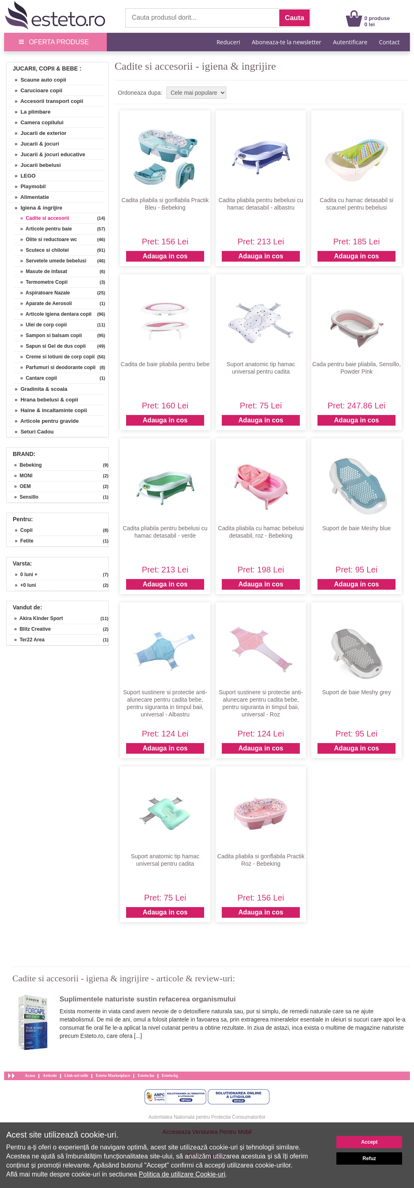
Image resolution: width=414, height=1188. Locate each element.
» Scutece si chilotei (42, 250)
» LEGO (22, 176)
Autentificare (350, 42)
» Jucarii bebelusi (35, 165)
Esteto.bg (170, 1075)
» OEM (20, 486)
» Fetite (24, 541)
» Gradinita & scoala (38, 389)
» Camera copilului (36, 122)
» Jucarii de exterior (38, 133)
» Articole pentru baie (43, 229)
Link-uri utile (76, 1075)
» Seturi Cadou (31, 432)
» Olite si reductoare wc (46, 239)
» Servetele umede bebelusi (50, 261)
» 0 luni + (26, 574)
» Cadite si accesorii (42, 218)
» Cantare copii (36, 378)
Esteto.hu (146, 1075)
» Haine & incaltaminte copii (48, 410)
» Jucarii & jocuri (34, 144)
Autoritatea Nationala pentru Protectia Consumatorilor (207, 1117)
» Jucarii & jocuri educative (47, 154)
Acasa (30, 1075)
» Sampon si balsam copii (48, 335)
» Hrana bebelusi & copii (43, 400)
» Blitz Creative (30, 629)
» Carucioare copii (35, 90)
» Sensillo (24, 497)
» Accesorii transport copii (46, 101)
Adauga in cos (165, 256)
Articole (50, 1075)
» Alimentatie (29, 197)
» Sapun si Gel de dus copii (50, 346)
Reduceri (228, 42)
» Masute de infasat (41, 271)
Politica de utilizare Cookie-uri (182, 1174)
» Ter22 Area (26, 640)
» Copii (23, 530)
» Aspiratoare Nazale (42, 293)
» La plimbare (30, 112)
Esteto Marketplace (113, 1075)
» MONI (20, 476)
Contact (389, 42)
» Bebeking (25, 465)
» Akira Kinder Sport (36, 618)
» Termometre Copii (41, 282)
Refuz (369, 1158)
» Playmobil (27, 186)
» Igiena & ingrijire (35, 208)
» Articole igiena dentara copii (53, 314)
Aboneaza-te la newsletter (286, 42)
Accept (369, 1142)
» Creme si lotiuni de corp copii (55, 357)
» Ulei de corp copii (41, 325)
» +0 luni (25, 585)
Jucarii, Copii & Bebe (45, 68)
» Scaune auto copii (37, 80)
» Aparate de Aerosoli (43, 303)
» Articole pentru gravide (44, 421)
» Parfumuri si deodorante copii (55, 367)
